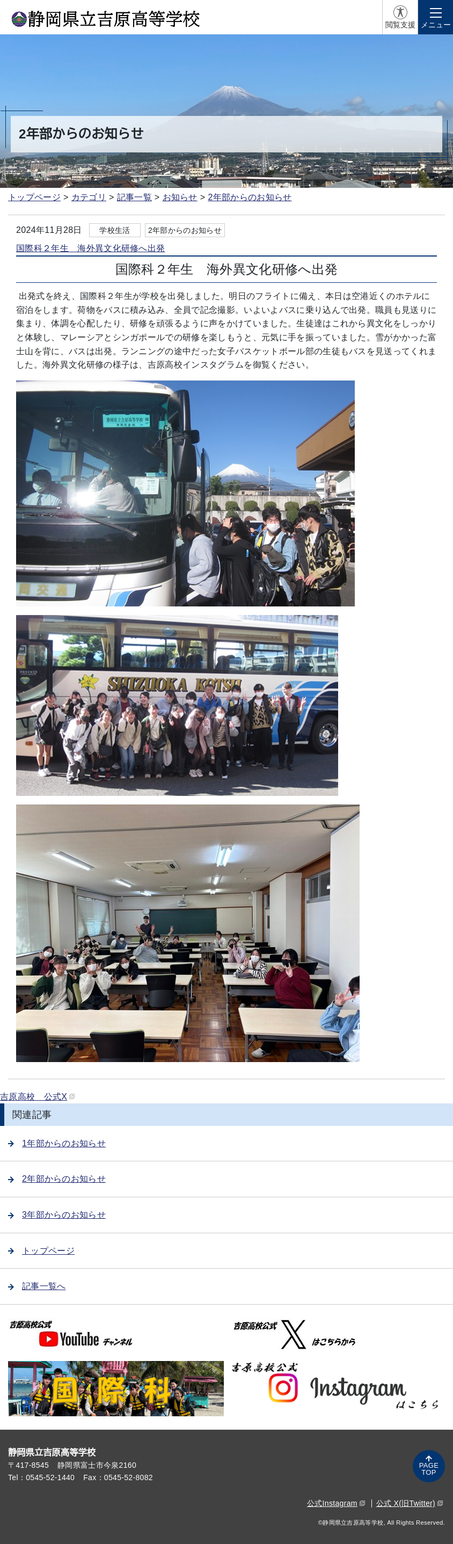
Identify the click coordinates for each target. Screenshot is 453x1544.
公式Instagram (336, 1503)
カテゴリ (88, 197)
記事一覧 (134, 197)
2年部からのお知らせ (249, 197)
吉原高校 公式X (37, 1096)
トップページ (34, 197)
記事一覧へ (37, 1286)
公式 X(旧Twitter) (409, 1503)
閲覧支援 (400, 24)
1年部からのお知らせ (57, 1143)
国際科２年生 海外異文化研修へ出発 (90, 248)
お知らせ (180, 197)
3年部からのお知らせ (57, 1214)
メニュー (436, 24)
